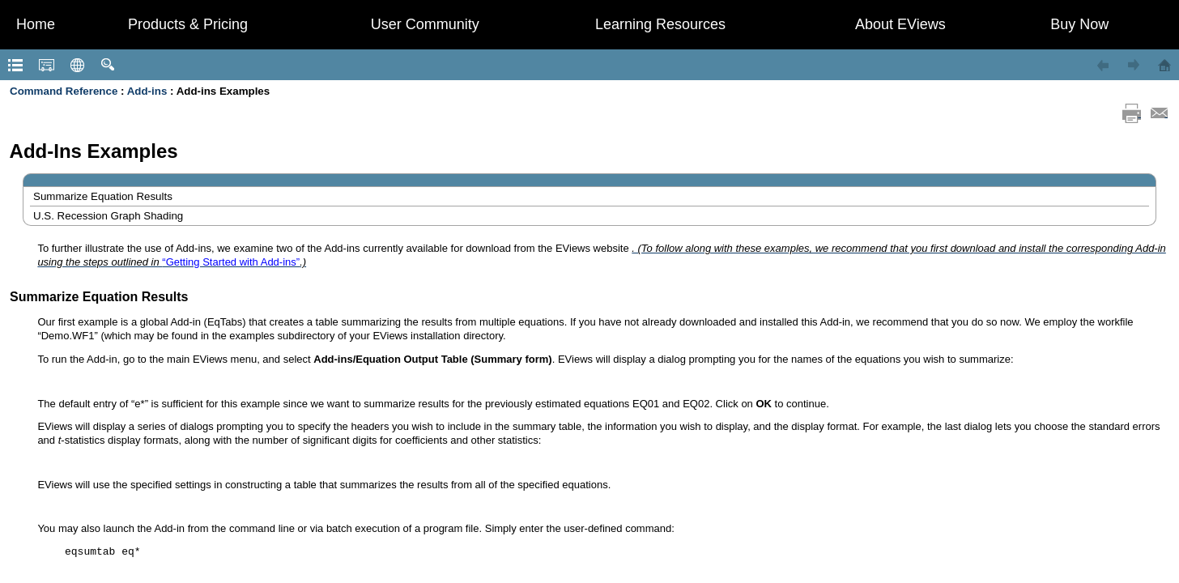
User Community (425, 24)
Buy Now (1079, 24)
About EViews (900, 24)
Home (35, 24)
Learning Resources (660, 24)
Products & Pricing (188, 24)
